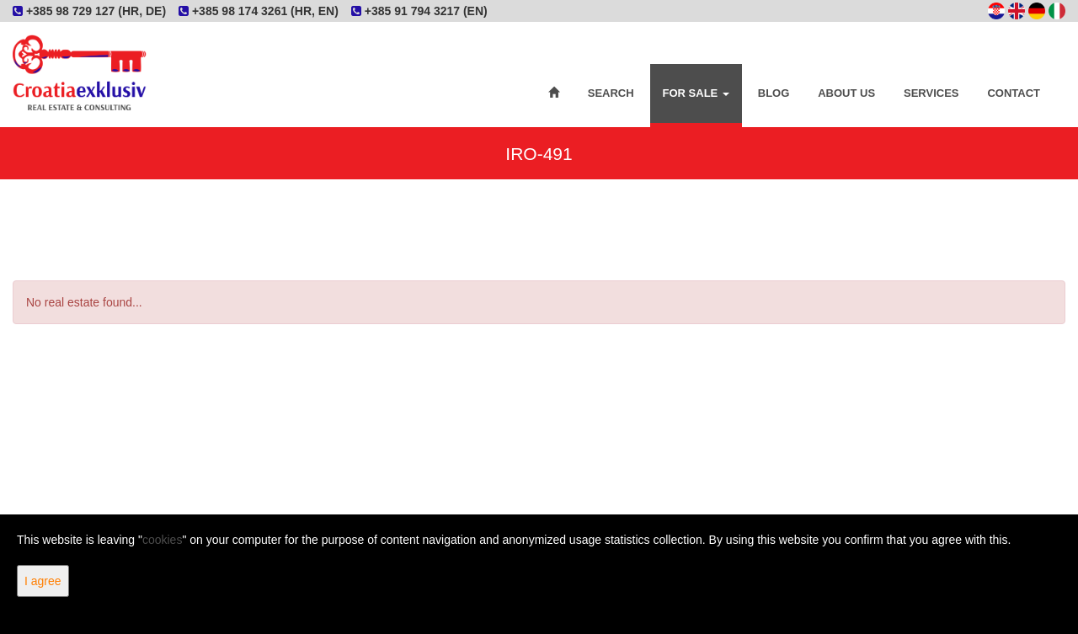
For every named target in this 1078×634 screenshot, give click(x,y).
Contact (1013, 93)
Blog (774, 93)
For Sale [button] (696, 93)
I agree (42, 581)
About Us (846, 93)
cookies (162, 539)
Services (931, 93)
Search (611, 93)
